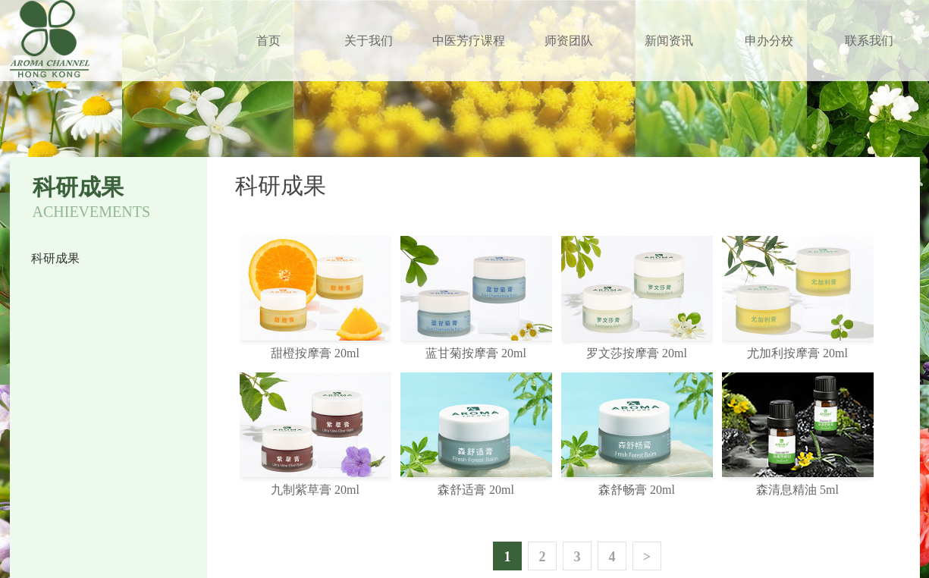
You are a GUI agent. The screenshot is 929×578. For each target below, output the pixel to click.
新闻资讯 (669, 40)
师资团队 (569, 40)
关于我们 (368, 40)
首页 (268, 40)
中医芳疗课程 (468, 40)
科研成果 (55, 258)
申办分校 (769, 40)
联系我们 (869, 40)
